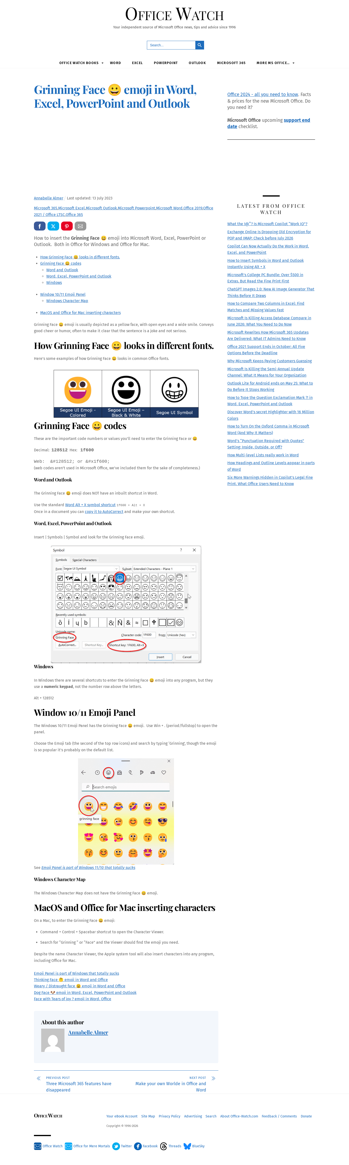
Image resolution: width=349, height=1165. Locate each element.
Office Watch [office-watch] (48, 1147)
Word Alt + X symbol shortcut (90, 506)
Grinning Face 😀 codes (60, 264)
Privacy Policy (169, 1117)
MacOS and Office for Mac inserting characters (80, 313)
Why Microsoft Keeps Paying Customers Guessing (269, 361)
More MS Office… (273, 63)
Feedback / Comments (279, 1117)
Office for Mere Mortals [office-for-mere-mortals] (87, 1147)
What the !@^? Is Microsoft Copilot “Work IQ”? (267, 224)
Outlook (197, 63)
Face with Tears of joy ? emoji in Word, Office (72, 999)
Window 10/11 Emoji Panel (63, 295)
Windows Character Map (67, 301)
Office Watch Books (79, 63)
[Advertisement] (126, 154)
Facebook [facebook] (146, 1147)
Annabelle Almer (88, 1033)
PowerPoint (166, 63)
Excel (137, 63)
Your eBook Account (121, 1117)
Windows (54, 283)
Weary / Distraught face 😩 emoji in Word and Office (79, 986)
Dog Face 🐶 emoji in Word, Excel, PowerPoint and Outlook (85, 993)
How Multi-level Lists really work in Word (263, 455)
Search (211, 1117)
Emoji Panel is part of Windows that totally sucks (76, 974)
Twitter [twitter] (122, 1147)
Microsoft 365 (231, 63)
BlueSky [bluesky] (194, 1147)
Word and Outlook (62, 270)
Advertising (193, 1117)
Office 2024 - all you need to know (262, 95)
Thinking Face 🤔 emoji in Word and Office (71, 980)
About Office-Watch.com (239, 1117)
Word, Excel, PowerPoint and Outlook (78, 276)
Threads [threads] (170, 1147)
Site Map (148, 1117)
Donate (306, 1117)
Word (115, 63)
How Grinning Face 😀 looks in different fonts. (80, 257)
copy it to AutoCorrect (104, 512)
